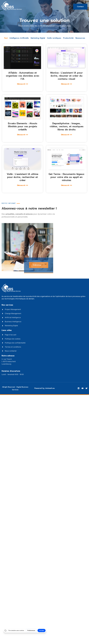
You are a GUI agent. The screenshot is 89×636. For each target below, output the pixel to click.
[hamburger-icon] (68, 6)
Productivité (68, 38)
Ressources (80, 38)
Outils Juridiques (54, 38)
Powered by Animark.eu (44, 388)
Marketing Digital (38, 38)
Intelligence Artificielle (19, 38)
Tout (6, 38)
